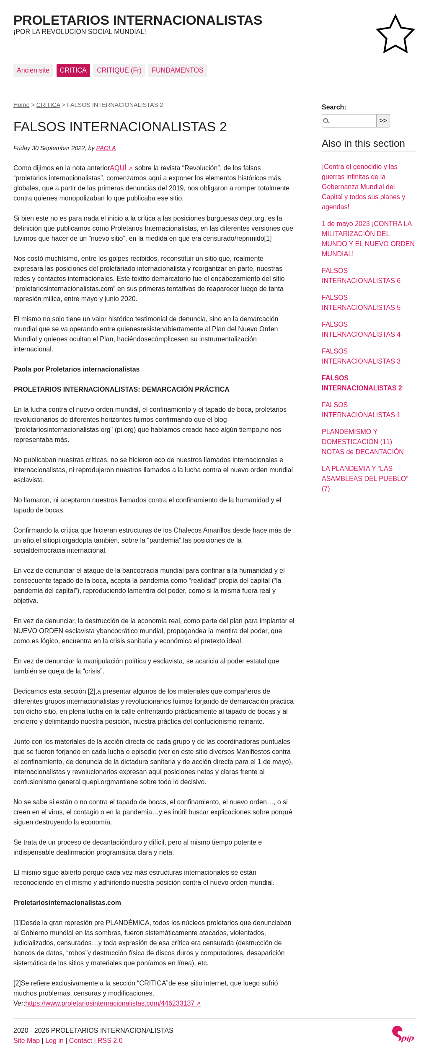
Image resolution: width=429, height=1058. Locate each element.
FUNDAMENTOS (177, 70)
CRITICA (73, 70)
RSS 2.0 (110, 1040)
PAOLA (106, 148)
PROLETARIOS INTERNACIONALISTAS (137, 20)
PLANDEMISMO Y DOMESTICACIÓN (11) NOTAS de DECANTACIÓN (363, 441)
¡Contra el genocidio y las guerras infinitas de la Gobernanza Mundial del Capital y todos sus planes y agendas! (363, 187)
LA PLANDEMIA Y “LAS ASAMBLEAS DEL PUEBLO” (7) (365, 478)
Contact (80, 1040)
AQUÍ (118, 168)
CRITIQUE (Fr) (119, 70)
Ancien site (33, 70)
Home (21, 104)
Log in (54, 1040)
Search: (334, 107)
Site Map (26, 1040)
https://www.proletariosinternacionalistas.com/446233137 (109, 1003)
